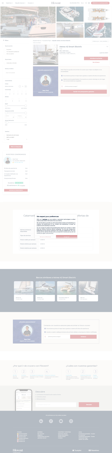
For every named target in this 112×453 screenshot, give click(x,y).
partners (45, 219)
